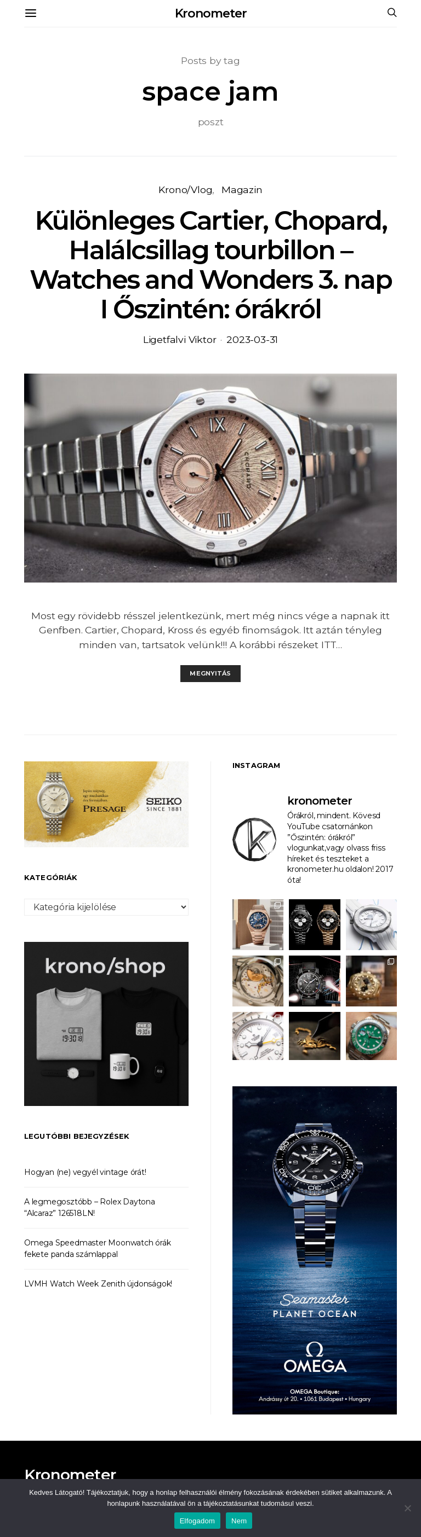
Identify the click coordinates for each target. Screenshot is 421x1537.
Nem (239, 1521)
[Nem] (407, 1508)
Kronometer (211, 13)
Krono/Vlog (185, 189)
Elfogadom (197, 1521)
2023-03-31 (252, 339)
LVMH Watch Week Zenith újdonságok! (98, 1284)
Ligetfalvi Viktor (180, 339)
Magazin (242, 189)
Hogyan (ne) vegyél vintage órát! (85, 1172)
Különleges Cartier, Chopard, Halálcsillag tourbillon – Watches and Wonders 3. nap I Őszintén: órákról (211, 265)
